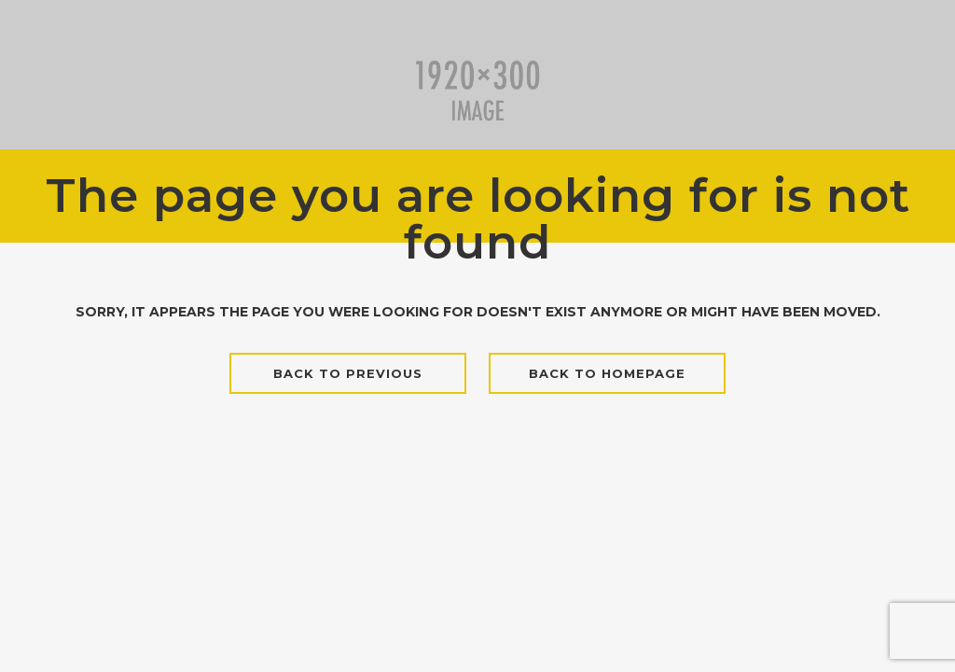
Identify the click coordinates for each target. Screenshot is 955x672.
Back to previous (347, 373)
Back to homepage (607, 373)
